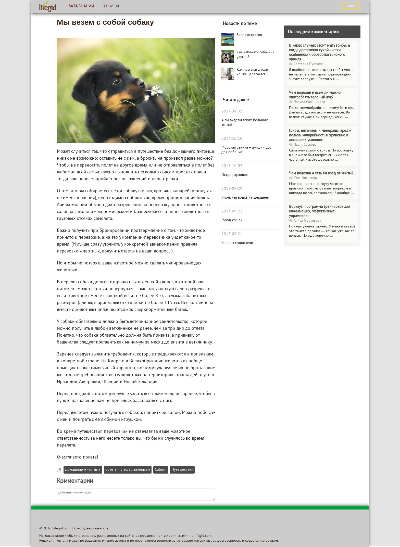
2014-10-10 (231, 139)
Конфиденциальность (91, 528)
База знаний (81, 6)
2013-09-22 (231, 211)
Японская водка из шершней (245, 197)
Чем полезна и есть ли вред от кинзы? (321, 173)
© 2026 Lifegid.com (54, 528)
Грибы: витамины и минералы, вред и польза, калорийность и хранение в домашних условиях (320, 135)
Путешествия (182, 470)
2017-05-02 (231, 111)
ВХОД (351, 6)
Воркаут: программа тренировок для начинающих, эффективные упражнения (319, 211)
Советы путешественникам (127, 470)
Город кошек (231, 220)
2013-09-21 (231, 234)
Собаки (161, 470)
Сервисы (110, 6)
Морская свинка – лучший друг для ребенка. (247, 150)
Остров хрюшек (234, 175)
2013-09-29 (231, 188)
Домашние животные (83, 470)
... (337, 79)
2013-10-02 (231, 166)
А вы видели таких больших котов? (244, 123)
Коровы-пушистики (237, 243)
